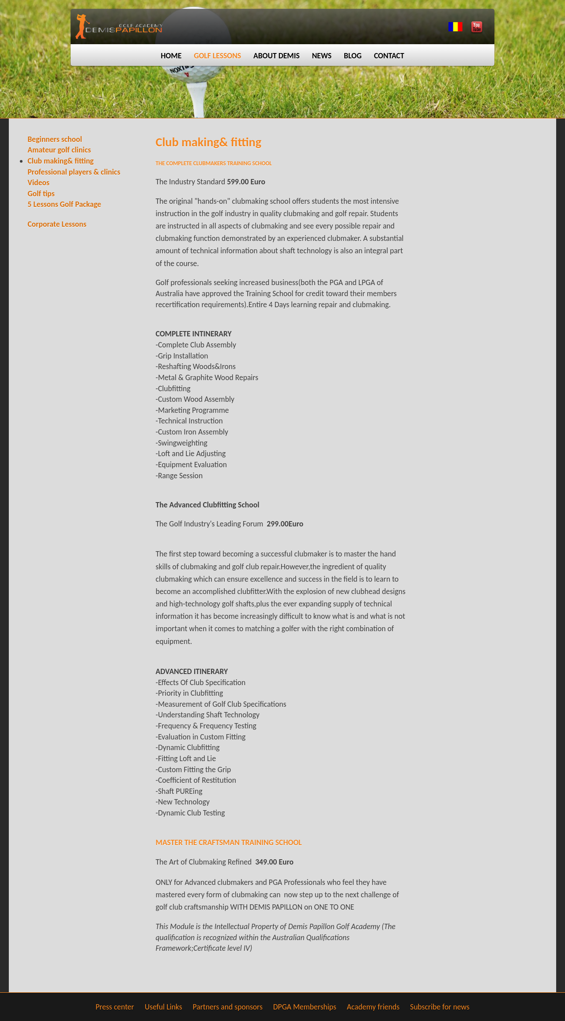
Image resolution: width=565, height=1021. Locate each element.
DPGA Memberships (304, 1007)
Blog (353, 56)
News (321, 56)
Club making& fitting (61, 161)
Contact (389, 56)
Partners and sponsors (228, 1007)
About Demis (276, 56)
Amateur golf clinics (59, 150)
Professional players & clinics (74, 172)
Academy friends (373, 1007)
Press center (114, 1007)
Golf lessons (217, 56)
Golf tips (41, 193)
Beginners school (55, 139)
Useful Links (163, 1007)
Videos (39, 182)
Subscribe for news (440, 1007)
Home (171, 56)
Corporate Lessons (57, 224)
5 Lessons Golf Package (65, 204)
